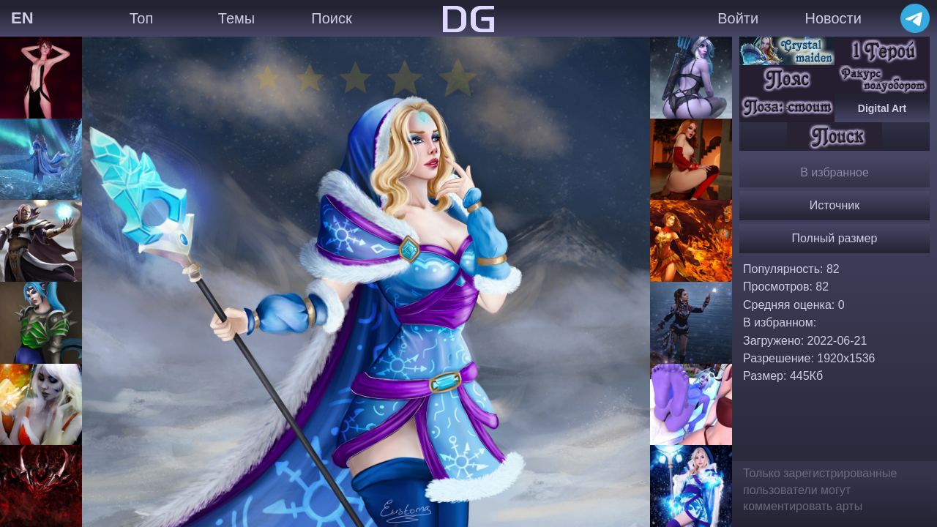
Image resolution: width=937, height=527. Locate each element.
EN (22, 18)
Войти (737, 18)
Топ (142, 18)
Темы (236, 18)
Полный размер (835, 238)
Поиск (331, 18)
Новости (833, 18)
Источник (834, 205)
